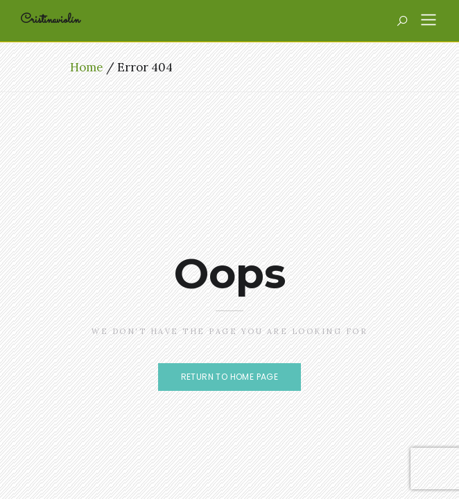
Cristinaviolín (50, 20)
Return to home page (230, 377)
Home (86, 67)
